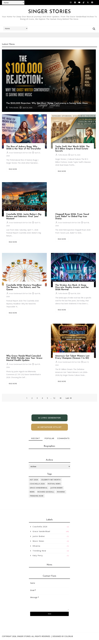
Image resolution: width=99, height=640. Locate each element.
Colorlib (68, 636)
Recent (35, 438)
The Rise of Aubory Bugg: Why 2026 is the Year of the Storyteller (23, 147)
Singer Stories (24, 636)
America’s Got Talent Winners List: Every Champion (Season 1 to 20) (72, 357)
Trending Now (36, 496)
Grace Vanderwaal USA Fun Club (20, 153)
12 (54, 398)
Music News (38, 541)
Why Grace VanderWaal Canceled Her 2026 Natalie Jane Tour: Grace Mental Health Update (24, 358)
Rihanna (61, 492)
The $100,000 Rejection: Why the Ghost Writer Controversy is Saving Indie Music (47, 103)
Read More (13, 169)
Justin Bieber (57, 488)
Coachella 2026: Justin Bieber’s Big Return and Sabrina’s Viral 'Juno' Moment (23, 216)
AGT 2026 (34, 480)
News (32, 492)
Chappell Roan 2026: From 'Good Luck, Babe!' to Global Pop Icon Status (72, 216)
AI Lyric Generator (49, 418)
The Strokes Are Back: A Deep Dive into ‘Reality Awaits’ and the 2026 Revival (72, 287)
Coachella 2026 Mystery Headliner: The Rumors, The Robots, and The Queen (24, 287)
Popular (49, 438)
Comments (63, 438)
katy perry (38, 555)
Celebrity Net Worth (51, 480)
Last (69, 398)
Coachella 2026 (37, 484)
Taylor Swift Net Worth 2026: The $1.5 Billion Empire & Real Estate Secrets (72, 148)
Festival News (54, 484)
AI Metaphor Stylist (49, 427)
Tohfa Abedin (13, 108)
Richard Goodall (46, 492)
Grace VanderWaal (39, 488)
